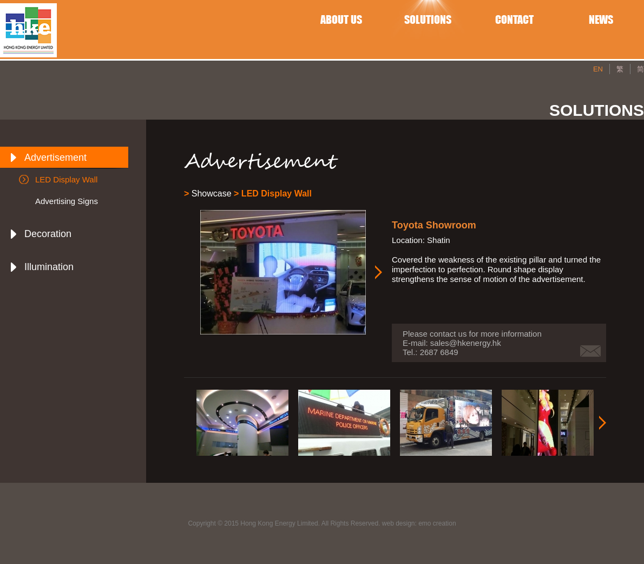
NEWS (601, 19)
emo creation (437, 523)
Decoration (47, 233)
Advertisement (55, 157)
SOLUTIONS (427, 19)
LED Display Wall (66, 179)
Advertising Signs (66, 201)
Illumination (49, 266)
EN (598, 69)
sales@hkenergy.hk (465, 342)
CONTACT (514, 19)
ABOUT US (341, 19)
